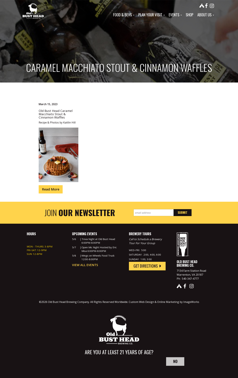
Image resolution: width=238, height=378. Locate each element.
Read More (50, 189)
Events (175, 14)
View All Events (85, 265)
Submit (182, 212)
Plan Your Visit (151, 14)
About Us (205, 14)
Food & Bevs (123, 14)
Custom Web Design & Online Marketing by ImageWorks (164, 302)
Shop (189, 14)
